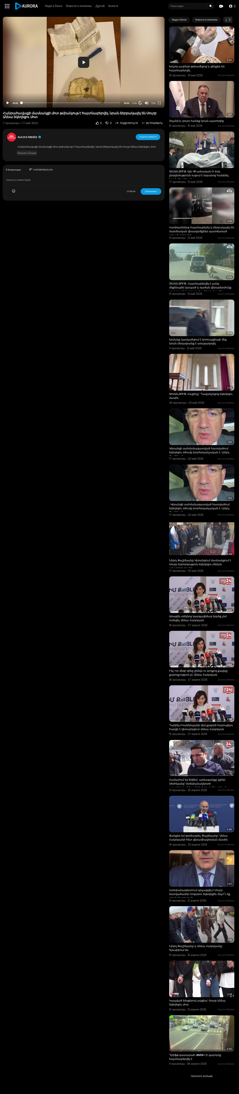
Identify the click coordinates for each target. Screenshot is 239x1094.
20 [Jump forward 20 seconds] (140, 103)
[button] (232, 6)
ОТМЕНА (131, 191)
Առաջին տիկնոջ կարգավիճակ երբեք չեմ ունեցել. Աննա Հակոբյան (198, 618)
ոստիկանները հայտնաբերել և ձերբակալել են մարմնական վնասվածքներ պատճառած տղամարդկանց (201, 231)
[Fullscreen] (159, 103)
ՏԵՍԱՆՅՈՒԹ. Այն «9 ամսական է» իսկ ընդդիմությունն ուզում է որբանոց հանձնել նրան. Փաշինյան (199, 175)
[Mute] (146, 103)
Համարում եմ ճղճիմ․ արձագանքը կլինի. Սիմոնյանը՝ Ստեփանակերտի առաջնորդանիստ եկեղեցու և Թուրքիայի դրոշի (198, 785)
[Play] (8, 103)
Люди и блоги (53, 6)
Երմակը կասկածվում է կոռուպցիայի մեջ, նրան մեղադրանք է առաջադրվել (198, 341)
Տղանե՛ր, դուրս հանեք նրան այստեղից (196, 121)
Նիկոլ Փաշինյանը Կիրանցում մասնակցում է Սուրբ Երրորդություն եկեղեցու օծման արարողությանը (200, 564)
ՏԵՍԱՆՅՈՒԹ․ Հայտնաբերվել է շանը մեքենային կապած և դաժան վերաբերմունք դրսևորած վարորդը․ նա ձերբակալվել (200, 287)
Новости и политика (79, 6)
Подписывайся (148, 136)
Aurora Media (29, 137)
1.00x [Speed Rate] (134, 103)
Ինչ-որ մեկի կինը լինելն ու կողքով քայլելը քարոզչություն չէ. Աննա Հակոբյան (198, 673)
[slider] (70, 102)
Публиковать (151, 191)
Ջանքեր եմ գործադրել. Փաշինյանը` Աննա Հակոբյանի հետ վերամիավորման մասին (198, 837)
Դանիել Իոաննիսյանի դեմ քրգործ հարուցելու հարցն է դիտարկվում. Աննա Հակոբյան (201, 727)
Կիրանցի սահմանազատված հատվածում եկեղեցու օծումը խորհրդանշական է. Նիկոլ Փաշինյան (199, 452)
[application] (83, 62)
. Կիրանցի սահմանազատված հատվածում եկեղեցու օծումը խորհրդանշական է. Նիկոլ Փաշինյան (199, 508)
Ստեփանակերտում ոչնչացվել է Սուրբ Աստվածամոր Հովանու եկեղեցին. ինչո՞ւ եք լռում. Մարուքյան (199, 894)
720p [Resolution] (153, 103)
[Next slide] (229, 20)
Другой (100, 6)
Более (113, 6)
